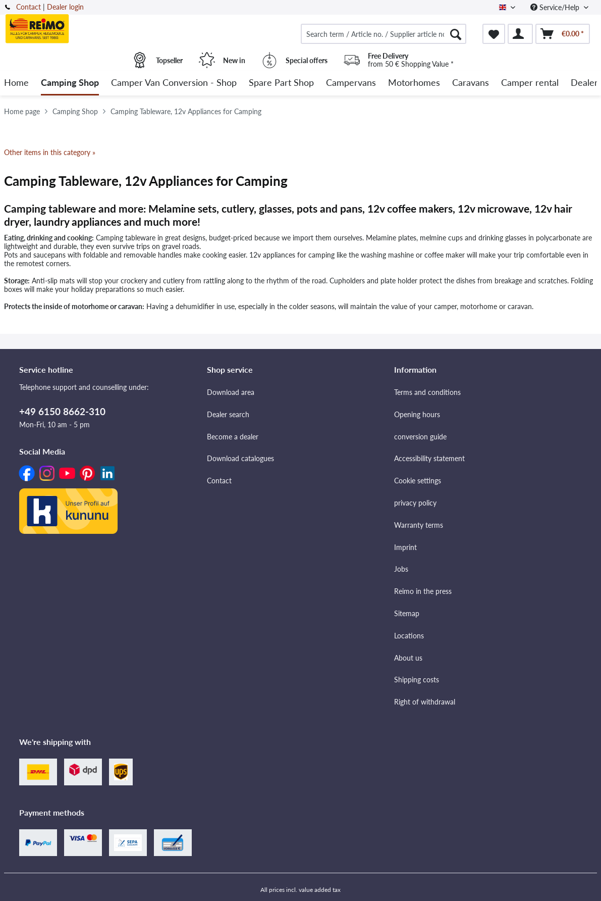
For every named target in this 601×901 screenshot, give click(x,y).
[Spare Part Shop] (281, 83)
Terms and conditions (427, 392)
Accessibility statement (429, 458)
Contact (28, 7)
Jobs (401, 569)
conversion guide (420, 436)
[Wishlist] (493, 34)
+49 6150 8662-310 (62, 411)
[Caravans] (470, 83)
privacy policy (415, 502)
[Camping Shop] (70, 83)
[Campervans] (351, 83)
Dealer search (228, 414)
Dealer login (65, 7)
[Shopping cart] (562, 34)
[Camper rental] (530, 83)
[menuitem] (383, 34)
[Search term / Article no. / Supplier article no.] (383, 34)
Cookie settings (417, 480)
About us (408, 658)
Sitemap (406, 613)
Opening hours (417, 414)
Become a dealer (232, 436)
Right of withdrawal (424, 701)
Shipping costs (416, 679)
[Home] (16, 83)
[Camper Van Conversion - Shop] (174, 83)
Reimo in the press (423, 591)
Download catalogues (240, 458)
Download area (230, 392)
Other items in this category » (49, 152)
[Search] (455, 34)
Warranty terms (418, 525)
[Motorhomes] (414, 83)
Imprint (405, 547)
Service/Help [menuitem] (555, 7)
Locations (409, 635)
